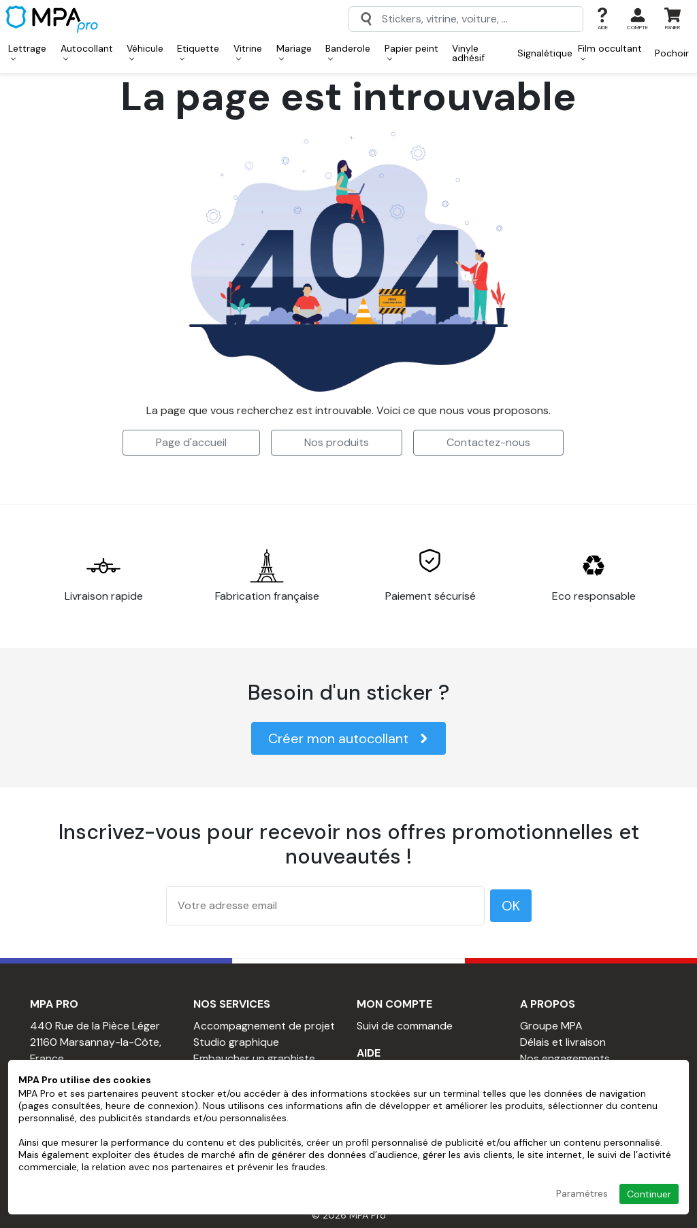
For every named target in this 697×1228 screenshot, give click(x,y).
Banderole (347, 51)
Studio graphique (236, 1042)
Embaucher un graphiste (254, 1058)
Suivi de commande (405, 1026)
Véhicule (145, 51)
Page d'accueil (191, 442)
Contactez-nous (488, 442)
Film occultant (610, 51)
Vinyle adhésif (468, 53)
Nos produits (336, 442)
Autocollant (87, 51)
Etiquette (198, 51)
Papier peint (411, 51)
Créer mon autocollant (348, 738)
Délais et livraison (563, 1042)
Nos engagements (565, 1058)
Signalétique (544, 53)
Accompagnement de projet (264, 1026)
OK (511, 906)
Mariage (294, 51)
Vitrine (247, 51)
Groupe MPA (551, 1026)
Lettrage (27, 51)
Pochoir (672, 53)
